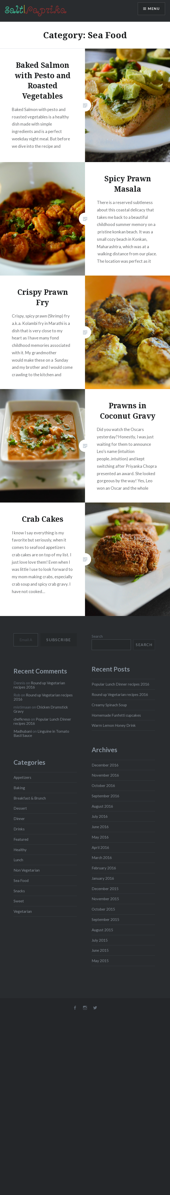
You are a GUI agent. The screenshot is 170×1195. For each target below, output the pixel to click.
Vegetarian (23, 911)
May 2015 (100, 960)
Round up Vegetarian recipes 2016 (120, 694)
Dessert (20, 808)
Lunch (18, 860)
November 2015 (105, 898)
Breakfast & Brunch (30, 798)
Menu (154, 9)
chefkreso (22, 719)
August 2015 (102, 930)
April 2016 (100, 847)
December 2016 (105, 765)
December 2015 (105, 888)
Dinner (19, 818)
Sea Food (21, 880)
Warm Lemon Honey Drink (114, 725)
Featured (21, 839)
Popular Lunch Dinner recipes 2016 (120, 684)
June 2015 (100, 950)
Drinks (19, 829)
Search (97, 636)
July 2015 (100, 940)
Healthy (20, 849)
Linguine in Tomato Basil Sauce (41, 733)
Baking (19, 787)
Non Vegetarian (27, 870)
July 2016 (100, 816)
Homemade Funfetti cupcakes (116, 715)
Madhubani (23, 731)
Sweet (19, 901)
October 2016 (103, 785)
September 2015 (105, 919)
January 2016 (103, 878)
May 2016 (100, 837)
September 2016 (105, 796)
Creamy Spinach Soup (109, 705)
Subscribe (58, 639)
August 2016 (102, 806)
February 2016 (104, 868)
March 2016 (102, 857)
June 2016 (100, 826)
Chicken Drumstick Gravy (41, 709)
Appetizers (22, 777)
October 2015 (103, 909)
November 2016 (105, 775)
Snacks (19, 891)
